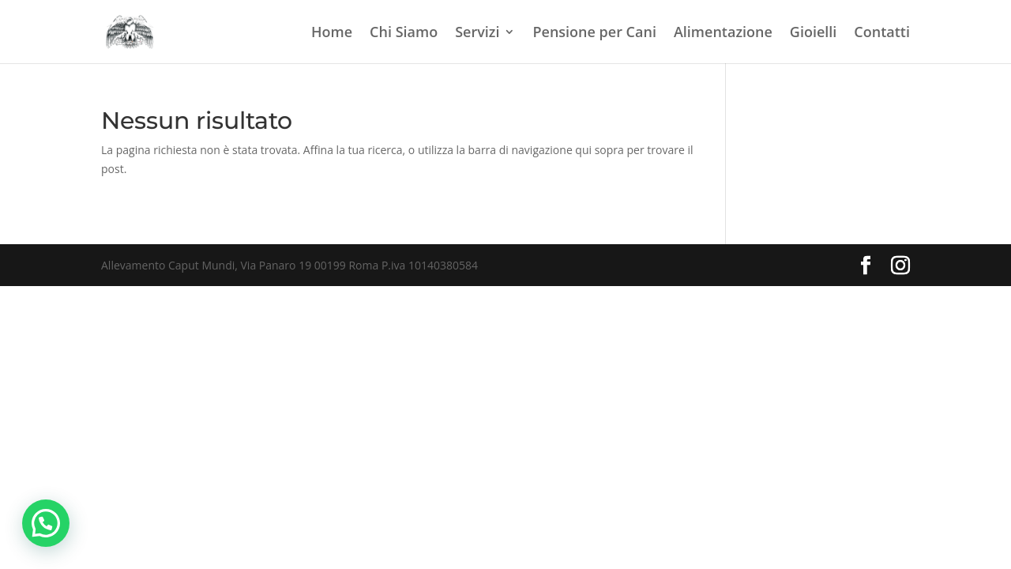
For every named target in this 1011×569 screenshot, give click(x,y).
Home (331, 33)
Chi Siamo (404, 33)
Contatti (882, 33)
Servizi (477, 33)
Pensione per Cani (594, 33)
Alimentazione (723, 33)
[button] (46, 523)
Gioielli (813, 33)
